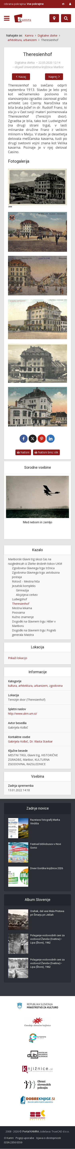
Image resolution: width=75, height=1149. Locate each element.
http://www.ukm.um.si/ (22, 714)
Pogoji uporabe (25, 1138)
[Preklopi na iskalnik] (66, 18)
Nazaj (21, 77)
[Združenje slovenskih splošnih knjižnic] (37, 1070)
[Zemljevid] (54, 18)
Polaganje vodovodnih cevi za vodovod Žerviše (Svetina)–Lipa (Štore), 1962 (47, 939)
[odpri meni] (6, 18)
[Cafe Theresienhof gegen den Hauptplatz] (37, 407)
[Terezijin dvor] (37, 232)
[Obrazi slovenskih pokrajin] (37, 1085)
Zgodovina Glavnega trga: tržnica (33, 568)
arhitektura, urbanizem (33, 686)
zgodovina (56, 686)
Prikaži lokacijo (17, 658)
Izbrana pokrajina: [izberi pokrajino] (24, 4)
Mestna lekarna (22, 608)
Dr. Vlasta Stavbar (41, 742)
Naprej (53, 77)
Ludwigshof (19, 599)
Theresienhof (20, 604)
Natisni (23, 452)
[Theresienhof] (37, 188)
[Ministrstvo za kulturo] (37, 1006)
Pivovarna (18, 613)
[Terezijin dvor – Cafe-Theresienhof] (37, 319)
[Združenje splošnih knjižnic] (37, 1115)
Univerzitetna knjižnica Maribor (44, 67)
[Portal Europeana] (37, 1038)
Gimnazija (22, 590)
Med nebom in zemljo (37, 522)
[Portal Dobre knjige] (38, 1100)
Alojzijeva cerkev (27, 595)
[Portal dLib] (38, 1055)
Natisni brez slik (46, 452)
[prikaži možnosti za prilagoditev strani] (63, 4)
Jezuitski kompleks (24, 586)
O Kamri (9, 1138)
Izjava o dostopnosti (48, 1138)
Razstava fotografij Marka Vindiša (45, 821)
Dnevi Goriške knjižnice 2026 (46, 868)
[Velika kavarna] (37, 363)
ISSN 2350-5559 (13, 1142)
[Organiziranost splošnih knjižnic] (37, 1022)
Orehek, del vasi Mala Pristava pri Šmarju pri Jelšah (47, 913)
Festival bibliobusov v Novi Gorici (45, 846)
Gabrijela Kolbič (18, 742)
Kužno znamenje (23, 617)
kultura (12, 686)
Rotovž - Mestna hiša (26, 581)
